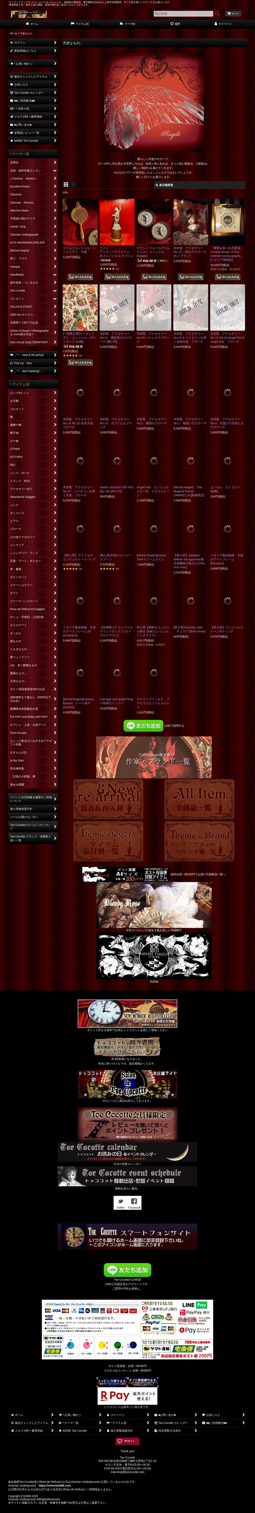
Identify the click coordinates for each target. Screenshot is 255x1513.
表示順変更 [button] (164, 185)
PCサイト (130, 1441)
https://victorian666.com (55, 1485)
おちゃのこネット (120, 1510)
